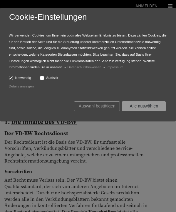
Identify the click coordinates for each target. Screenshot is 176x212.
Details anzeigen (21, 86)
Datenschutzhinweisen (84, 67)
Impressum (115, 67)
